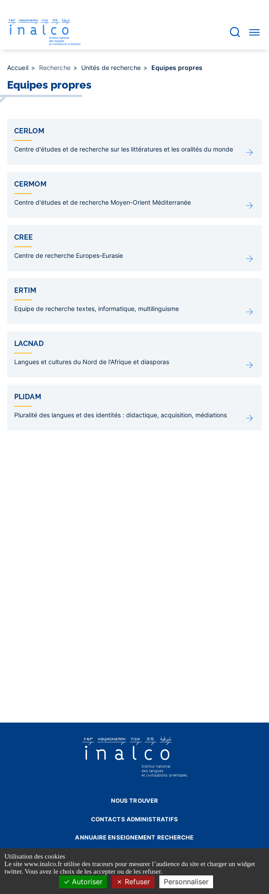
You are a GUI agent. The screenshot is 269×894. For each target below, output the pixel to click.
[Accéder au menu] (254, 32)
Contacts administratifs (134, 819)
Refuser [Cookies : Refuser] (133, 881)
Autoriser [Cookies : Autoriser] (83, 881)
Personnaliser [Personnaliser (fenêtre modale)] (186, 881)
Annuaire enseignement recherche (134, 837)
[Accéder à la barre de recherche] (235, 32)
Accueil (18, 67)
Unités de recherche (111, 67)
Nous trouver (134, 800)
